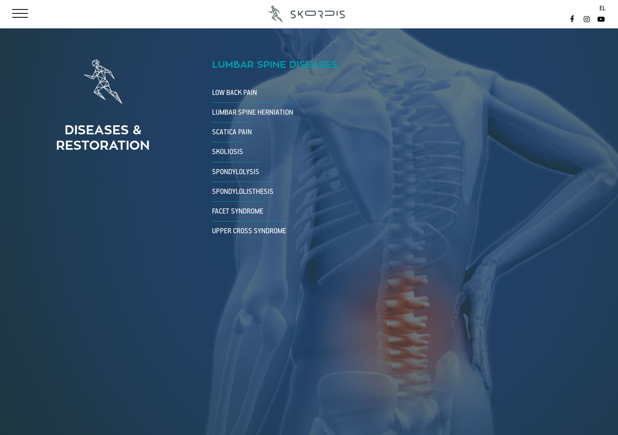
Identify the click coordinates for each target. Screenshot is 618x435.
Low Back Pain (234, 93)
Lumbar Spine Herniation (252, 112)
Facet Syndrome (237, 211)
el (602, 8)
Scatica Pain (232, 132)
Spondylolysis (235, 172)
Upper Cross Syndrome (249, 231)
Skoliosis (227, 152)
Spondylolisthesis (243, 192)
